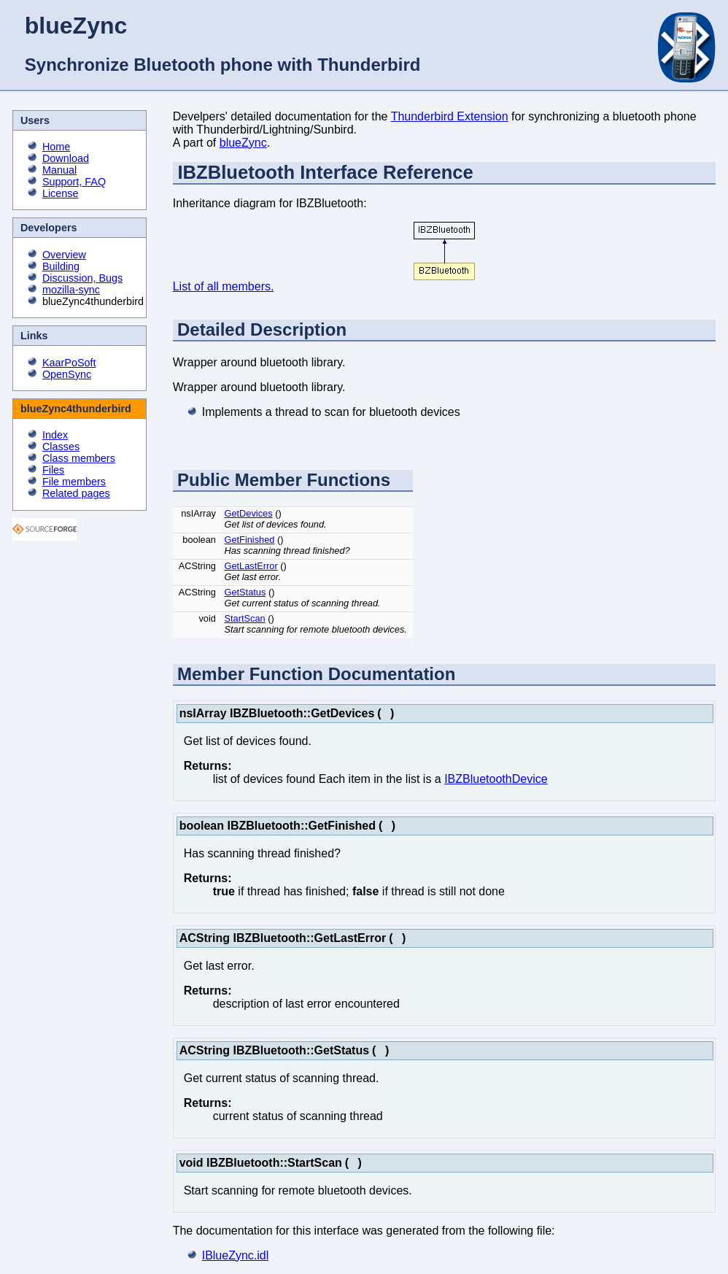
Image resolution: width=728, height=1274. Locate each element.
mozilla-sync (71, 290)
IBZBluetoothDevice (495, 779)
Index (55, 435)
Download (65, 158)
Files (53, 470)
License (60, 193)
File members (74, 481)
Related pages (76, 493)
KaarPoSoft (69, 362)
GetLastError (250, 565)
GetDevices (248, 513)
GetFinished (249, 539)
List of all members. (223, 286)
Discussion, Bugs (82, 278)
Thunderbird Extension (449, 116)
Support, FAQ (74, 182)
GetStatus (245, 592)
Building (61, 266)
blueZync (243, 142)
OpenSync (66, 374)
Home (56, 147)
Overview (64, 254)
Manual (59, 170)
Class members (78, 458)
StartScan (244, 618)
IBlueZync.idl (235, 1255)
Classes (61, 446)
